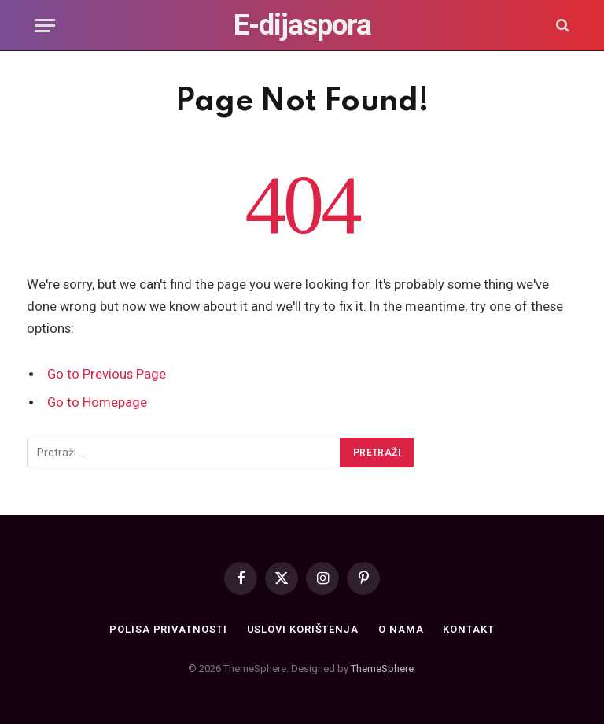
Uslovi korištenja (303, 629)
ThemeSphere (382, 668)
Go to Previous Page (106, 374)
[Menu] (45, 25)
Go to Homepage (97, 402)
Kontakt (468, 629)
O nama (400, 629)
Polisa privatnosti (167, 629)
